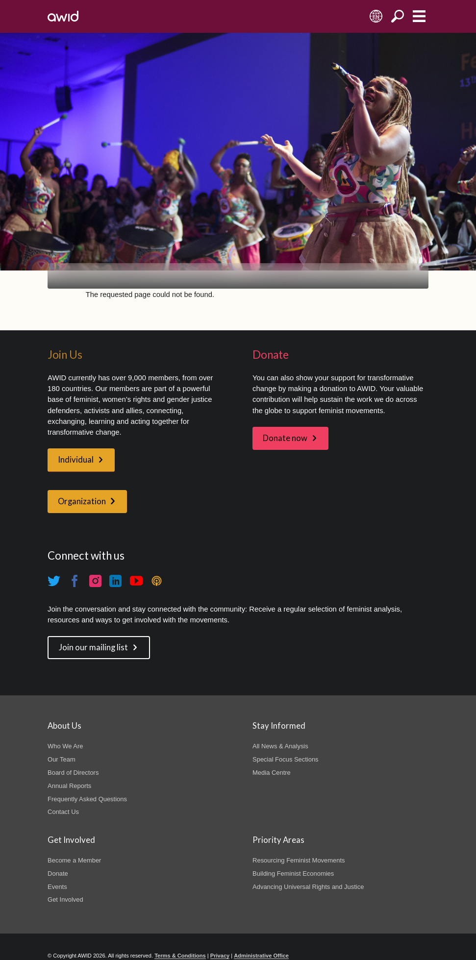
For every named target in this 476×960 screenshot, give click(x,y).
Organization (82, 501)
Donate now (285, 438)
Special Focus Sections (285, 759)
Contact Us (63, 811)
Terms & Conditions (180, 956)
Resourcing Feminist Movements (298, 860)
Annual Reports (69, 785)
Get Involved (65, 899)
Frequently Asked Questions (87, 799)
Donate (58, 873)
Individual (76, 460)
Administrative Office (261, 956)
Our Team (61, 759)
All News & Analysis (280, 746)
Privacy (219, 956)
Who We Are (65, 746)
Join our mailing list (93, 647)
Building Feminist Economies (293, 873)
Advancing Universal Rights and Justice (308, 886)
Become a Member (74, 860)
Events (57, 886)
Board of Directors (73, 772)
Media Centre (271, 772)
